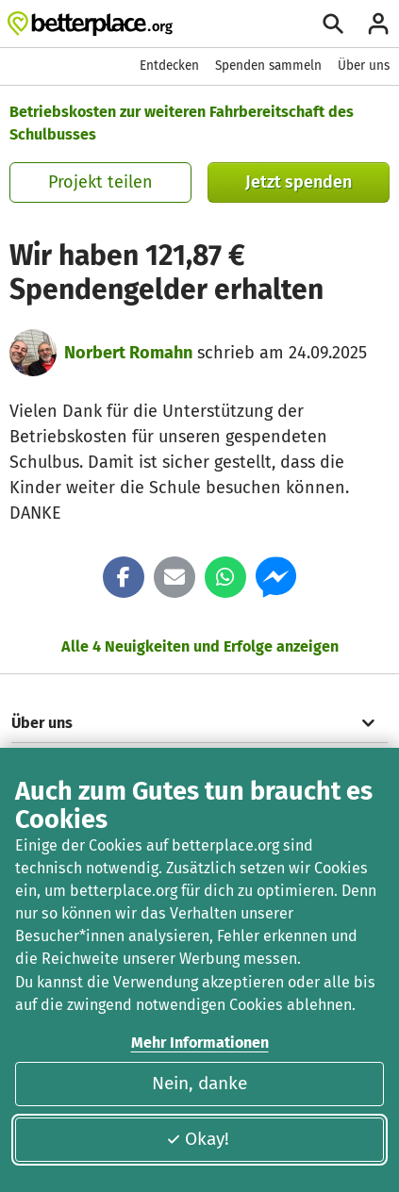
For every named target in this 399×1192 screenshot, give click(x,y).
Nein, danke (199, 1083)
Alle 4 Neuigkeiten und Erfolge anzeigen (200, 646)
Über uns (364, 66)
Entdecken (169, 66)
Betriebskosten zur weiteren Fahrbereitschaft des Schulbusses (181, 123)
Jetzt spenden (298, 182)
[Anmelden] (378, 23)
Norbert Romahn (128, 352)
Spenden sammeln (268, 66)
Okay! (197, 1139)
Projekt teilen (100, 182)
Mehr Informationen (200, 1042)
